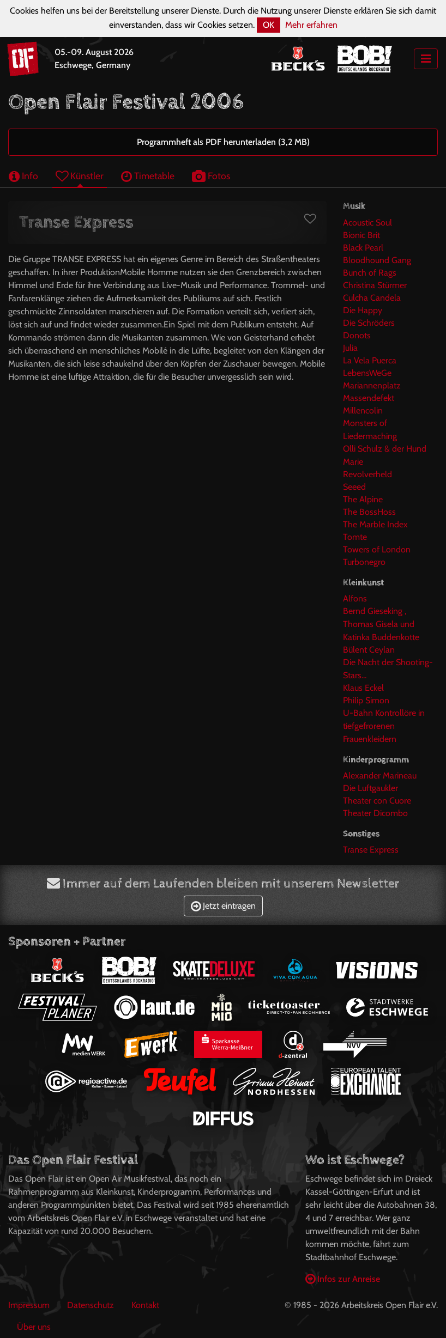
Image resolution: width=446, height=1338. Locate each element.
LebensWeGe (367, 373)
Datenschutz (90, 1305)
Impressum (29, 1305)
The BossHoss (369, 512)
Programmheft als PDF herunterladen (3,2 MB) (223, 142)
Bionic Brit (361, 235)
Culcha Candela (372, 298)
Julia (350, 348)
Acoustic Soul (367, 222)
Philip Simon (366, 700)
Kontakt (145, 1305)
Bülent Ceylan (369, 649)
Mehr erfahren (311, 25)
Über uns (34, 1327)
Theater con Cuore (377, 800)
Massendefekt (368, 398)
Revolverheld (367, 474)
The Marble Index (375, 524)
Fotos (211, 175)
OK (268, 25)
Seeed (354, 487)
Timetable (147, 175)
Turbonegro (364, 562)
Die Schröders (369, 323)
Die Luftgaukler (370, 788)
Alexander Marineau (380, 775)
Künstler (80, 175)
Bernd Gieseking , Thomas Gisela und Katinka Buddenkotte (381, 624)
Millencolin (363, 410)
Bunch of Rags (369, 272)
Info (23, 175)
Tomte (355, 537)
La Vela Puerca (369, 360)
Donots (357, 335)
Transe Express (371, 849)
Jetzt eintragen (223, 906)
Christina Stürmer (375, 285)
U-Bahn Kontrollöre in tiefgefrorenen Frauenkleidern (384, 726)
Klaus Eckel (363, 688)
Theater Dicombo (375, 813)
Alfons (355, 598)
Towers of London (377, 549)
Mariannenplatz (372, 385)
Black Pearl (363, 247)
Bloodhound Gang (377, 260)
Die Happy (362, 310)
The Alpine (363, 499)
